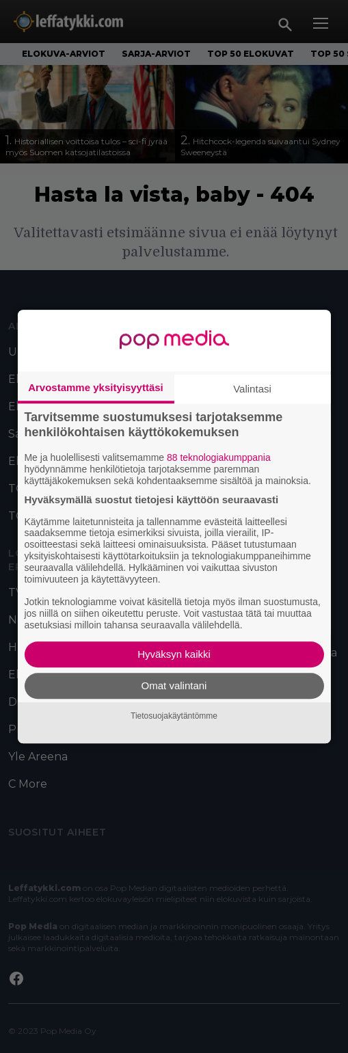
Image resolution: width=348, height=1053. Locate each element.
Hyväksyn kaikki (174, 654)
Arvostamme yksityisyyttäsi (95, 387)
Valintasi (252, 389)
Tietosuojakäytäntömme (174, 716)
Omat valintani (174, 685)
